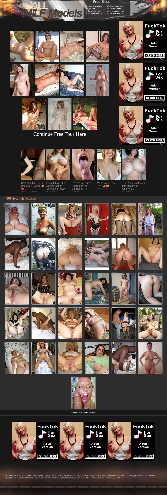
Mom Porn (91, 8)
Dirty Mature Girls (116, 6)
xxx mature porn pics (95, 14)
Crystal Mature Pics (117, 11)
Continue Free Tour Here (59, 134)
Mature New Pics (94, 11)
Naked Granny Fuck (95, 6)
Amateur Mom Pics (117, 14)
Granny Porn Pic (115, 8)
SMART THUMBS (89, 413)
